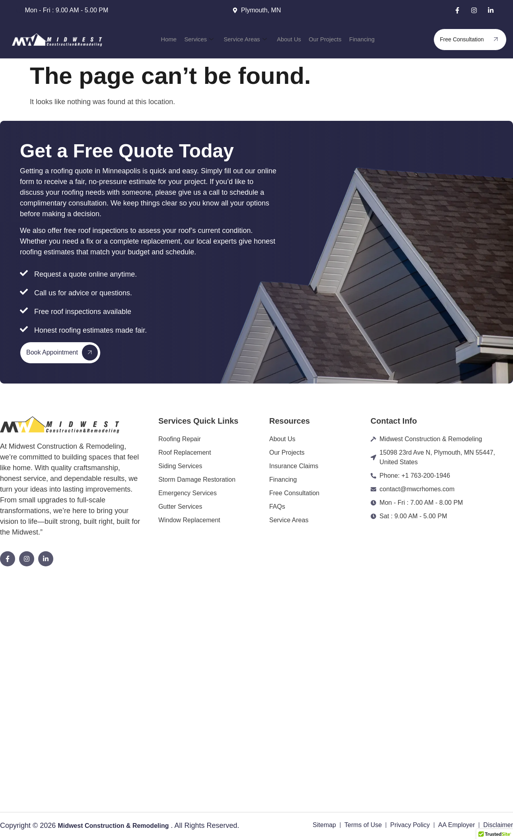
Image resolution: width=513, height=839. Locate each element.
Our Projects (318, 39)
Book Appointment (62, 352)
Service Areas (247, 39)
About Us (287, 39)
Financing (351, 39)
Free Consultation (472, 39)
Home (180, 39)
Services (206, 39)
